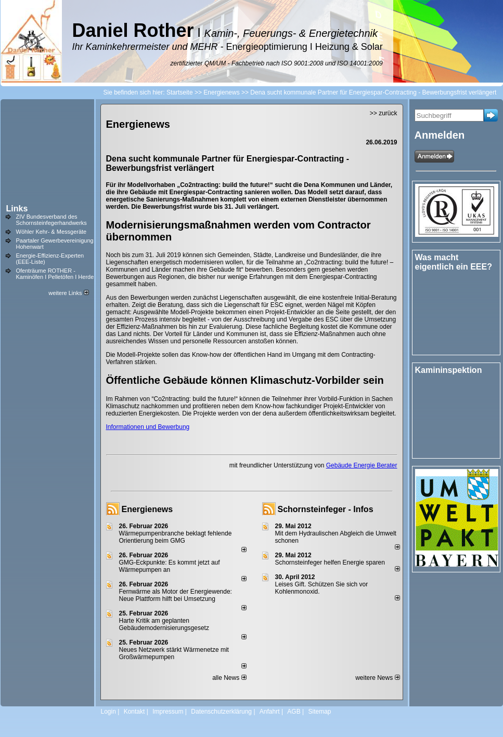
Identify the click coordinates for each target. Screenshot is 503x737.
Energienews (147, 509)
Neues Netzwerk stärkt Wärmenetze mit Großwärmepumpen (174, 653)
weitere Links (68, 293)
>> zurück (383, 113)
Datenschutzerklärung (221, 711)
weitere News (377, 677)
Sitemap (319, 711)
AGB (293, 711)
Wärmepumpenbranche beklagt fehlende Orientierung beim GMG (175, 537)
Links (17, 208)
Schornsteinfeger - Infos (325, 509)
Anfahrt (270, 711)
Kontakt (134, 711)
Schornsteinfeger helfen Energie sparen (330, 562)
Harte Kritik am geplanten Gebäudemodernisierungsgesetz (164, 624)
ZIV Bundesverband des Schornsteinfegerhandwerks (51, 219)
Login (108, 711)
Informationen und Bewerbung (148, 427)
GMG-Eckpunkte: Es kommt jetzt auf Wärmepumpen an (169, 566)
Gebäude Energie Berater (361, 465)
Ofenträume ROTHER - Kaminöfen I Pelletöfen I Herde (55, 273)
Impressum (167, 711)
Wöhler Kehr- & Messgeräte (51, 232)
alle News (229, 677)
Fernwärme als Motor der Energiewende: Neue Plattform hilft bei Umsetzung (175, 595)
